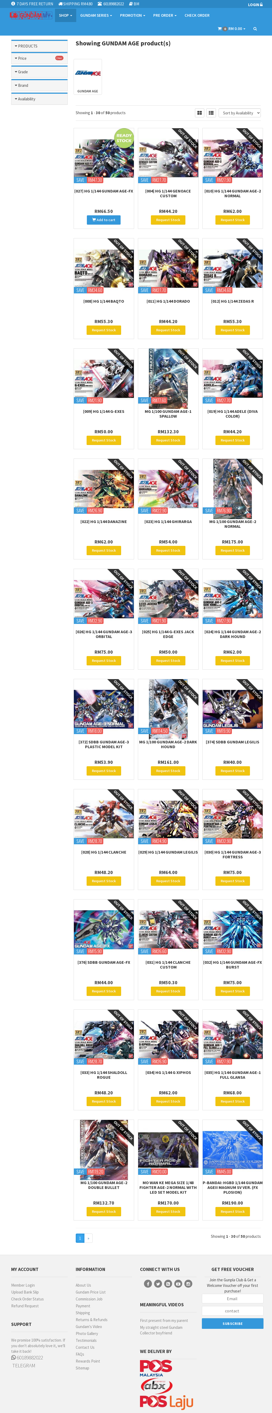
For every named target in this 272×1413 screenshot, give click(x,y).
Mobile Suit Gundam (39, 241)
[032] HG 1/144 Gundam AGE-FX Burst (232, 939)
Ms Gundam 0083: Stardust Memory (35, 291)
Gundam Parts (39, 72)
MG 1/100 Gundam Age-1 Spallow (168, 406)
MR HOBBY (28, 727)
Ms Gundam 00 (35, 270)
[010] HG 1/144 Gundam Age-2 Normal (233, 193)
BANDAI (26, 669)
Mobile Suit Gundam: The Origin (38, 261)
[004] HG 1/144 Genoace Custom (168, 193)
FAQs (80, 1317)
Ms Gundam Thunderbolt (30, 327)
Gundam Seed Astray (40, 164)
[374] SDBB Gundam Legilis (232, 723)
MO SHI (25, 735)
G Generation (34, 116)
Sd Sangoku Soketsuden (30, 439)
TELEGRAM (23, 1328)
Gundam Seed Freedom (32, 173)
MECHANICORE (32, 712)
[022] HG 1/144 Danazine (103, 510)
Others (39, 479)
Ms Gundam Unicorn (39, 335)
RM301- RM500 (31, 539)
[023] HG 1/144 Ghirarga (168, 510)
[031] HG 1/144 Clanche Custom (168, 939)
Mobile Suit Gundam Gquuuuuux (37, 250)
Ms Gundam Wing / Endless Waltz (36, 344)
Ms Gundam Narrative (40, 306)
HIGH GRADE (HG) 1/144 (34, 645)
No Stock (27, 777)
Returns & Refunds (92, 1282)
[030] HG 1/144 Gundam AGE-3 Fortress (233, 832)
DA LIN (25, 676)
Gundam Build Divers (40, 128)
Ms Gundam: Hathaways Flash (40, 356)
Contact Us (85, 1310)
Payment (83, 1268)
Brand (23, 656)
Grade (23, 563)
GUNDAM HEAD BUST (32, 606)
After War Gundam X (39, 98)
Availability (26, 749)
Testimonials (86, 1303)
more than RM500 (34, 546)
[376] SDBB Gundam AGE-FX (104, 936)
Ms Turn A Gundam (38, 376)
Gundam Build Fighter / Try (40, 137)
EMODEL (26, 684)
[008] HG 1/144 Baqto (103, 297)
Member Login (23, 1248)
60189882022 (27, 1320)
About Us (83, 1248)
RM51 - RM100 (31, 516)
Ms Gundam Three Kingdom (36, 315)
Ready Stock (30, 762)
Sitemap (82, 1330)
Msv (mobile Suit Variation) (34, 409)
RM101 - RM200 (32, 524)
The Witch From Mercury (34, 451)
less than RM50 (32, 509)
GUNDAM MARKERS (27, 694)
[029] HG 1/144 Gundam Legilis (168, 829)
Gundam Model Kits (39, 87)
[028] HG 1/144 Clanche (103, 829)
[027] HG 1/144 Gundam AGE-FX (103, 191)
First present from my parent (164, 1283)
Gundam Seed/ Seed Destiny (38, 196)
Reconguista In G (37, 418)
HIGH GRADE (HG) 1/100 (34, 632)
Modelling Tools (39, 61)
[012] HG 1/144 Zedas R (232, 297)
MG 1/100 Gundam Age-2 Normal (232, 513)
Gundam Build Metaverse (32, 149)
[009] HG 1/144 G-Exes (103, 403)
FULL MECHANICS (34, 596)
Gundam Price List (91, 1254)
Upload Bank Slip (25, 1254)
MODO (25, 719)
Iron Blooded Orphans (32, 214)
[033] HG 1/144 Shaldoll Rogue (103, 1045)
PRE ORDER (165, 15)
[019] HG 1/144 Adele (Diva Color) (232, 406)
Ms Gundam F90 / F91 (40, 300)
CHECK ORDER (197, 15)
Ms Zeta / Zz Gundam (40, 389)
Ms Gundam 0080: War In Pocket (40, 279)
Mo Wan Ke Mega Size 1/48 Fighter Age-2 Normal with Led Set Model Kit (168, 1153)
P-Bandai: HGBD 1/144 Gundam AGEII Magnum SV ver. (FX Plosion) (233, 1153)
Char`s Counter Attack (34, 107)
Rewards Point (88, 1323)
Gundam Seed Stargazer (32, 185)
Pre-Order (28, 770)
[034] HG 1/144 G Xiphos (168, 1042)
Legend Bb (32, 223)
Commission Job (89, 1261)
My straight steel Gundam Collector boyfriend (161, 1293)
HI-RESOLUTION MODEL (33, 619)
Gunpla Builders (36, 205)
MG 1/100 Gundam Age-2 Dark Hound (168, 726)
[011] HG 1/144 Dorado (168, 297)
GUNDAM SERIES (96, 15)
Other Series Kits (39, 467)
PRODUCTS (27, 46)
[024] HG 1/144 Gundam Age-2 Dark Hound (233, 619)
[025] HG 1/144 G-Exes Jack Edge (168, 619)
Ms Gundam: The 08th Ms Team (39, 368)
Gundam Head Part (38, 158)
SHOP (65, 15)
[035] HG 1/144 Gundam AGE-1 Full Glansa (233, 1045)
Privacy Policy (153, 1402)
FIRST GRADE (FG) (31, 586)
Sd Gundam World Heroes (35, 427)
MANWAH (27, 705)
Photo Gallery (87, 1296)
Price (22, 496)
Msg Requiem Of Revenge (34, 398)
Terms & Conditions (123, 1402)
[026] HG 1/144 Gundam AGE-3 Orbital (104, 619)
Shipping (83, 1275)
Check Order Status (27, 1261)
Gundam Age (33, 122)
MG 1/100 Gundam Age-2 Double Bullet (103, 1151)
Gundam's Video (89, 1289)
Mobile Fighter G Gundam (34, 232)
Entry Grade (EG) (34, 576)
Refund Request (25, 1268)
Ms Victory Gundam (39, 383)
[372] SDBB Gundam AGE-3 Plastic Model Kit (104, 726)
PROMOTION (132, 15)
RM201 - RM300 (32, 531)
